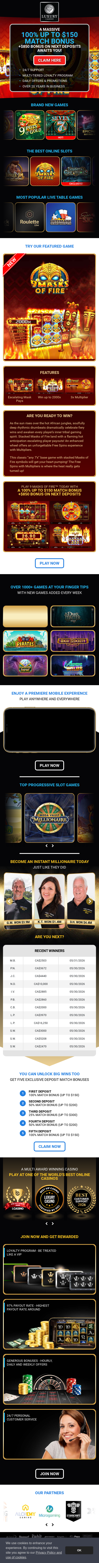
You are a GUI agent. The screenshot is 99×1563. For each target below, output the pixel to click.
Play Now (49, 563)
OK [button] (79, 1550)
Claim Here (49, 60)
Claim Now (50, 1146)
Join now (49, 1473)
